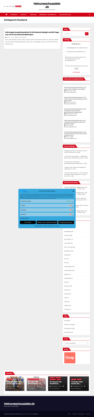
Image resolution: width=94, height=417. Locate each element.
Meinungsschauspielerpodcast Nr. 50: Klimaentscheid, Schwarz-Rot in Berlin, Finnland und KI (75, 133)
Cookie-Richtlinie (38, 225)
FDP (65, 262)
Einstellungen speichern (66, 222)
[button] (73, 191)
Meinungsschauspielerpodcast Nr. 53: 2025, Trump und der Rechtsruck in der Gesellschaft (75, 99)
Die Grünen (67, 239)
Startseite (13, 14)
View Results (76, 72)
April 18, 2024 (12, 386)
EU (65, 258)
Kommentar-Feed (69, 328)
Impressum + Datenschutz (48, 225)
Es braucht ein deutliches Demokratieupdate (58, 383)
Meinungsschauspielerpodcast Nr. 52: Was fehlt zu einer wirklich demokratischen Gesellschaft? (75, 110)
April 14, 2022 (10, 37)
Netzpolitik (67, 278)
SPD (65, 301)
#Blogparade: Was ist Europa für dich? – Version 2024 (15, 383)
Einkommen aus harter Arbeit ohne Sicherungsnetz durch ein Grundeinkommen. (75, 58)
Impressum (57, 225)
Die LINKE (67, 243)
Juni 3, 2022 (33, 386)
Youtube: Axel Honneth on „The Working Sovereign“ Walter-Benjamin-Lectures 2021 (76, 174)
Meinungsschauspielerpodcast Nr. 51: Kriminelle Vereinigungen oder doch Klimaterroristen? (75, 122)
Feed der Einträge (69, 324)
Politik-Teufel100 (20, 37)
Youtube (66, 309)
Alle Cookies (28, 222)
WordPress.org (68, 332)
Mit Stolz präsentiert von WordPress (12, 413)
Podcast (24, 14)
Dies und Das (68, 247)
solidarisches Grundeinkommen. (76, 51)
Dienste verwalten (24, 218)
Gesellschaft (68, 266)
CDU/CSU (67, 235)
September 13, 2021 (77, 386)
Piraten (66, 290)
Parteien (66, 286)
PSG (65, 297)
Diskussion (67, 251)
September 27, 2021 (56, 386)
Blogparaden (10, 379)
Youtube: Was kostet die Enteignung (74, 167)
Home (69, 413)
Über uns (33, 14)
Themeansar (35, 413)
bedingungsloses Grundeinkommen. (77, 47)
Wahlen (66, 305)
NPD (65, 282)
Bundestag (67, 231)
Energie (66, 255)
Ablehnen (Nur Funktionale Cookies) (47, 222)
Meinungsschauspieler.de (19, 403)
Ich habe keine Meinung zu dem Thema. (76, 66)
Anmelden (67, 320)
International (68, 270)
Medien (66, 274)
